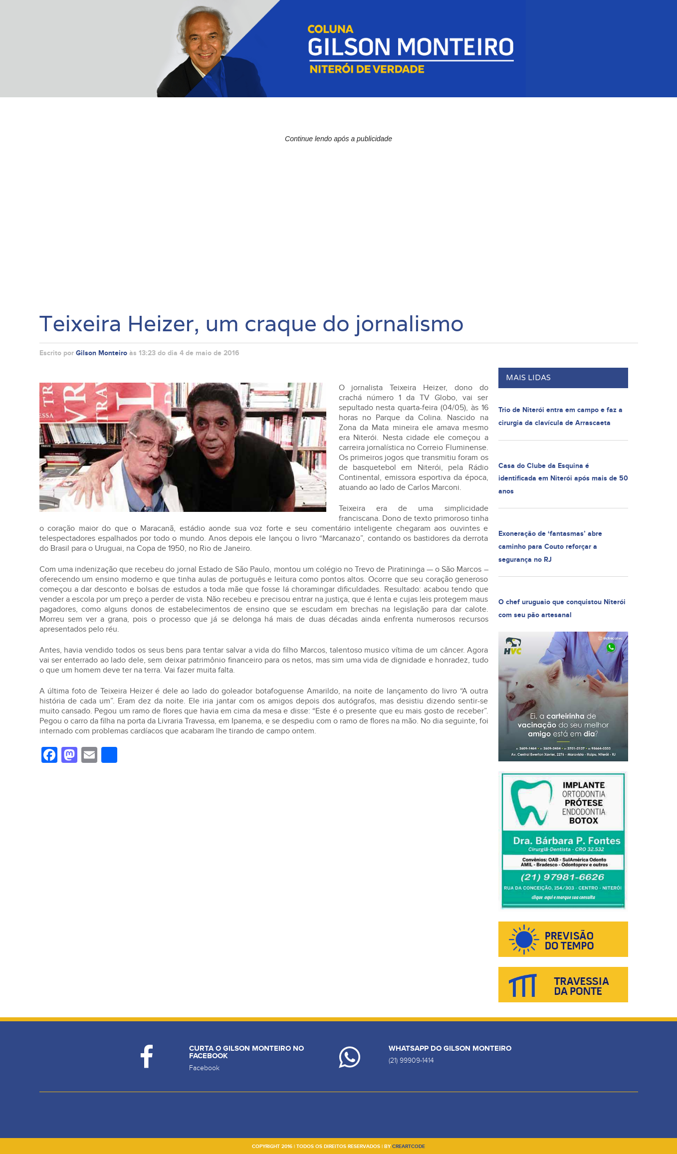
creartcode (408, 1147)
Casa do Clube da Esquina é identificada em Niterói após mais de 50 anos (563, 478)
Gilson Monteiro (101, 353)
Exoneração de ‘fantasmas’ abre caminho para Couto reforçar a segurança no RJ (550, 546)
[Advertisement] (339, 217)
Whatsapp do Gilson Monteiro (450, 1048)
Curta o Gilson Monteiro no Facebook (246, 1052)
